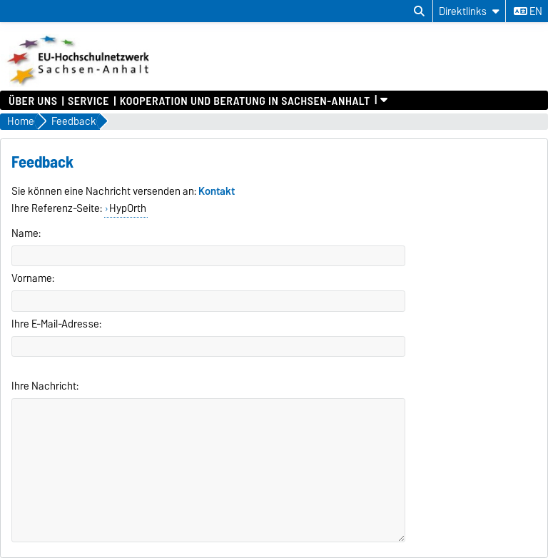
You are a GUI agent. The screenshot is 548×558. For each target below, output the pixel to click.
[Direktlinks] (469, 11)
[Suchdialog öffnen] (419, 11)
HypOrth (127, 208)
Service (88, 100)
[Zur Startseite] (79, 83)
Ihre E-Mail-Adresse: (56, 324)
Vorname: (32, 278)
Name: (26, 233)
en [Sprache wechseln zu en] (528, 11)
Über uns (33, 100)
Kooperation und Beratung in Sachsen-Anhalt (245, 100)
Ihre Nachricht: (44, 386)
